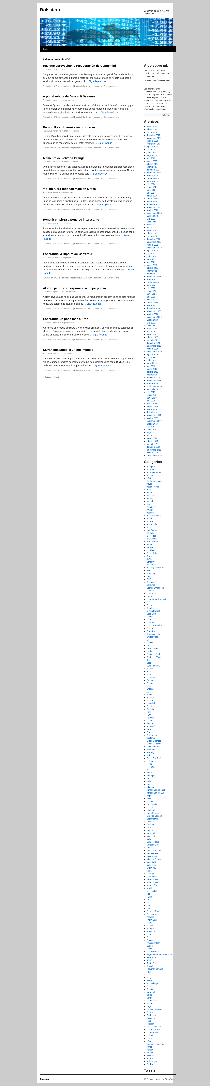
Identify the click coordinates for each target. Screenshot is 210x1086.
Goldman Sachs (154, 746)
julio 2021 (151, 288)
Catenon (150, 591)
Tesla (149, 1021)
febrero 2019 (152, 372)
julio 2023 (151, 219)
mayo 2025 (151, 155)
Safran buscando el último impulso (68, 349)
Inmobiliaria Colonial (156, 790)
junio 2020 (151, 326)
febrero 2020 (152, 337)
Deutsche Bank (153, 654)
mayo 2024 (151, 190)
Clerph (149, 608)
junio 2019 (151, 360)
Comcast (150, 622)
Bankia (150, 547)
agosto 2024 (152, 181)
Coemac (150, 619)
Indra (149, 784)
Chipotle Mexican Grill (156, 599)
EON (149, 692)
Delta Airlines (152, 648)
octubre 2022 (152, 245)
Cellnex (150, 596)
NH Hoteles (152, 891)
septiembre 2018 (154, 386)
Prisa (149, 937)
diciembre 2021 (153, 274)
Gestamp (151, 738)
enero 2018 (152, 409)
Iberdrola (150, 772)
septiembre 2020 (154, 317)
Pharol (149, 923)
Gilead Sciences (154, 741)
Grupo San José (154, 758)
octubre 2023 (152, 210)
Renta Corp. (152, 963)
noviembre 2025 (154, 138)
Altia (148, 504)
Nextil (149, 888)
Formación (151, 726)
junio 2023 (151, 222)
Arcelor (150, 521)
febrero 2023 (152, 233)
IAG (148, 770)
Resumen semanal (155, 969)
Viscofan (150, 1055)
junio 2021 (151, 291)
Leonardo (151, 807)
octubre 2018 (152, 383)
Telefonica (151, 1015)
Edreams (151, 677)
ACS (149, 478)
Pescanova (151, 914)
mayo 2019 (151, 363)
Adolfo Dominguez (155, 481)
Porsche (150, 925)
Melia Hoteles (153, 842)
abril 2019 (151, 366)
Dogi (149, 663)
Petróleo (150, 917)
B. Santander (152, 541)
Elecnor (150, 680)
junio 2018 (151, 395)
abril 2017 (151, 435)
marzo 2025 (152, 161)
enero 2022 (152, 271)
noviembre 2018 (154, 380)
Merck (149, 848)
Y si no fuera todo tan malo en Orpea (69, 188)
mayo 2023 (151, 224)
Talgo (149, 1006)
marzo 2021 (152, 300)
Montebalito (152, 862)
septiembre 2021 (154, 282)
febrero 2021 (152, 302)
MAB (149, 827)
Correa (150, 628)
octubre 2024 (152, 175)
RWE (149, 975)
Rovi (149, 972)
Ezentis (150, 706)
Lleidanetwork (153, 819)
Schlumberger (153, 983)
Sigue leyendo (97, 81)
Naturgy (150, 873)
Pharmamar (152, 920)
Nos (148, 894)
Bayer (149, 556)
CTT (148, 640)
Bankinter (151, 550)
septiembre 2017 (154, 421)
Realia (149, 949)
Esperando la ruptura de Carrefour (67, 254)
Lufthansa (151, 824)
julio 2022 (151, 253)
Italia (149, 798)
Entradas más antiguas (53, 377)
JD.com (150, 801)
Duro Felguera (153, 666)
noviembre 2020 (154, 311)
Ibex (148, 778)
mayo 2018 (151, 398)
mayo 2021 (151, 294)
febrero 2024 (152, 198)
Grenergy (151, 752)
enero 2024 (152, 201)
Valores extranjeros (65, 86)
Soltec (149, 995)
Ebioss (150, 669)
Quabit (149, 946)
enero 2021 (152, 305)
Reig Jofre (151, 957)
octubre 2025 (152, 141)
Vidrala (150, 1052)
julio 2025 (151, 149)
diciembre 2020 (153, 308)
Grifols (149, 755)
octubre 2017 (152, 418)
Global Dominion (154, 744)
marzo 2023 (152, 230)
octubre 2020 (152, 314)
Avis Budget (152, 530)
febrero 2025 (152, 164)
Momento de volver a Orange (64, 158)
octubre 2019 (152, 349)
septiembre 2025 (154, 144)
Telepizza (151, 1018)
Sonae (149, 998)
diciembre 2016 (153, 447)
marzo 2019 (152, 369)
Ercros (149, 694)
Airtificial (150, 495)
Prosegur (151, 940)
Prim (149, 934)
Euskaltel (151, 703)
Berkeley (150, 562)
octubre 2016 (152, 453)
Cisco (149, 605)
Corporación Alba (154, 625)
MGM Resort (152, 856)
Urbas (149, 1038)
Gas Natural (152, 735)
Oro (148, 902)
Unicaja (150, 1035)
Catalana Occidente (155, 588)
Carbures (151, 585)
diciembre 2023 (153, 204)
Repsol (150, 966)
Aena (149, 490)
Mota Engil (151, 865)
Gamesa (150, 732)
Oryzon (150, 905)
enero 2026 (152, 132)
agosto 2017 (152, 424)
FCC (149, 715)
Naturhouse (152, 876)
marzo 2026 (152, 126)
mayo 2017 (151, 432)
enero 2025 (152, 167)
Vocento (150, 1058)
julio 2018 (151, 392)
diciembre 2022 (153, 239)
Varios (149, 1047)
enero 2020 (152, 340)
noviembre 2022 (154, 242)
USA (149, 1041)
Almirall (150, 501)
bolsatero (71, 69)
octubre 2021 (152, 279)
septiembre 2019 (154, 351)
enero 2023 (152, 236)
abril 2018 (151, 401)
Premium (151, 931)
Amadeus (151, 507)
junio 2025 (151, 152)
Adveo (149, 484)
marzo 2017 (152, 438)
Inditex (149, 781)
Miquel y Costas (154, 859)
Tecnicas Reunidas (155, 1009)
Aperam (150, 513)
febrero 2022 (152, 268)
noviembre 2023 (154, 207)
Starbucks (151, 1001)
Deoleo (150, 651)
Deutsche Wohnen (155, 657)
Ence (149, 686)
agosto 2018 (152, 389)
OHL (149, 899)
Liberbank (151, 810)
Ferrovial (150, 718)
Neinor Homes (153, 882)
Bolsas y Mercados (155, 567)
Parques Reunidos (155, 911)
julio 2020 (151, 323)
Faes (149, 712)
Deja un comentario (111, 86)
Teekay (150, 1012)
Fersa (149, 720)
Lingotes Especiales (156, 816)
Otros (149, 908)
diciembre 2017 (153, 412)
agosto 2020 (152, 320)
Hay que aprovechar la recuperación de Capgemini (79, 65)
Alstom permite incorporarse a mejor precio (74, 288)
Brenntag (151, 573)
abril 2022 (151, 262)
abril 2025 (151, 158)
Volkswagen (152, 1061)
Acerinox (150, 475)
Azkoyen (150, 533)
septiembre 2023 (154, 213)
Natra (149, 871)
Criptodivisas (152, 637)
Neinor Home (152, 879)
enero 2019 (152, 375)
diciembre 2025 (153, 135)
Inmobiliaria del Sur (155, 793)
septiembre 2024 (154, 178)
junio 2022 (151, 256)
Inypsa (149, 796)
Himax (149, 764)
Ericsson (150, 697)
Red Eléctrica (153, 951)
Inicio (45, 49)
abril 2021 (151, 297)
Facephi (150, 709)
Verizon (150, 1050)
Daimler (150, 643)
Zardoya (150, 1064)
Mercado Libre (153, 845)
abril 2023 (151, 227)
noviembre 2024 (154, 172)
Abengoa (151, 466)
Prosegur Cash (153, 943)
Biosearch (151, 565)
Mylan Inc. (151, 868)
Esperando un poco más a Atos (65, 318)
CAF (149, 579)
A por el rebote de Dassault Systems (69, 96)
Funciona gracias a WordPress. (161, 1079)
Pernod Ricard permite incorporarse (69, 127)
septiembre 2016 (154, 455)
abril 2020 (151, 331)
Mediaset (151, 836)
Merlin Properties (154, 850)
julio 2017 (151, 427)
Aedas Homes (153, 487)
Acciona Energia (154, 472)
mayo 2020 (151, 328)
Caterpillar (151, 593)
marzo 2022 (152, 265)
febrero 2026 (152, 129)
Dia (148, 660)
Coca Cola (151, 614)
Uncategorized (153, 1029)
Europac (150, 700)
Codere (150, 617)
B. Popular (151, 536)
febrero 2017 (152, 441)
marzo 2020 (152, 334)
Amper (149, 510)
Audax (149, 527)
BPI (148, 570)
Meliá (149, 839)
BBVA (149, 559)
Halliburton (151, 761)
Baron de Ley (153, 553)
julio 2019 (151, 357)
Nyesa (149, 897)
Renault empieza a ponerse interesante (71, 219)
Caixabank (151, 582)
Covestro (151, 631)
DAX (149, 645)
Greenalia (151, 749)
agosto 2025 (152, 147)
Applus (150, 518)
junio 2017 (151, 429)
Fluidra (150, 723)
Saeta (149, 980)
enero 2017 (152, 444)
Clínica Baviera (153, 611)
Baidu (149, 544)
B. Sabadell (152, 539)
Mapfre (150, 830)
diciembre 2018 (153, 377)
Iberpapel (151, 775)
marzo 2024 (152, 196)
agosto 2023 (152, 216)
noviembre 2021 (154, 276)
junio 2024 (151, 187)
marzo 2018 (152, 403)
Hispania (150, 767)
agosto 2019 (152, 354)
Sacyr (149, 977)
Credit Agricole (153, 634)
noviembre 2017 (154, 415)
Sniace (150, 986)
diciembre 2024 (153, 170)
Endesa (150, 689)
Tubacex (150, 1024)
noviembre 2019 (154, 346)
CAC (55, 86)
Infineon (150, 787)
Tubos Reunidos (154, 1027)
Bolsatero (50, 9)
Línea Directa (153, 813)
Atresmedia (152, 524)
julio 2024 (151, 184)
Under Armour (153, 1032)
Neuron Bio (152, 885)
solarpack (151, 992)
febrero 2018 (152, 406)
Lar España (152, 804)
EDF (149, 674)
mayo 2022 (151, 259)
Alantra (150, 498)
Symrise (150, 1003)
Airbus (149, 492)
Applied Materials (154, 515)
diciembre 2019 (153, 343)
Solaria (150, 989)
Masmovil (151, 833)
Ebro (149, 671)
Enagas (150, 683)
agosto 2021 (152, 285)
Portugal (150, 928)
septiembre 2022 (154, 248)
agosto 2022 (152, 250)
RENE (149, 960)
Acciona (150, 469)
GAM (149, 729)
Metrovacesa (152, 853)
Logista (150, 822)
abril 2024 (151, 193)
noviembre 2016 (154, 450)
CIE (148, 602)
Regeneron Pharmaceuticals (159, 954)
